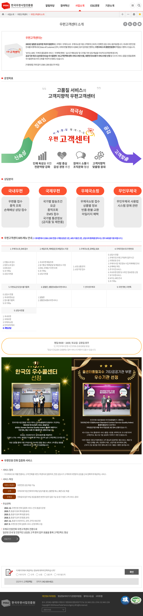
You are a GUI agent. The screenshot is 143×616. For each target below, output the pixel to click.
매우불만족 (61, 574)
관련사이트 (47, 609)
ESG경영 (94, 5)
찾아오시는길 (89, 596)
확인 (132, 572)
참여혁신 (64, 5)
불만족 (49, 574)
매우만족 (22, 574)
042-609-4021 (47, 581)
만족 (32, 574)
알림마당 (50, 5)
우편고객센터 (22, 14)
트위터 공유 (130, 24)
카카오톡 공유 (139, 24)
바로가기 (7, 538)
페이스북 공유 (125, 24)
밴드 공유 (135, 24)
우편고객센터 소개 (37, 14)
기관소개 (109, 5)
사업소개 (79, 5)
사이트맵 (99, 596)
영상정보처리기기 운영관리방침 (69, 596)
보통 (40, 574)
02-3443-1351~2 (90, 602)
